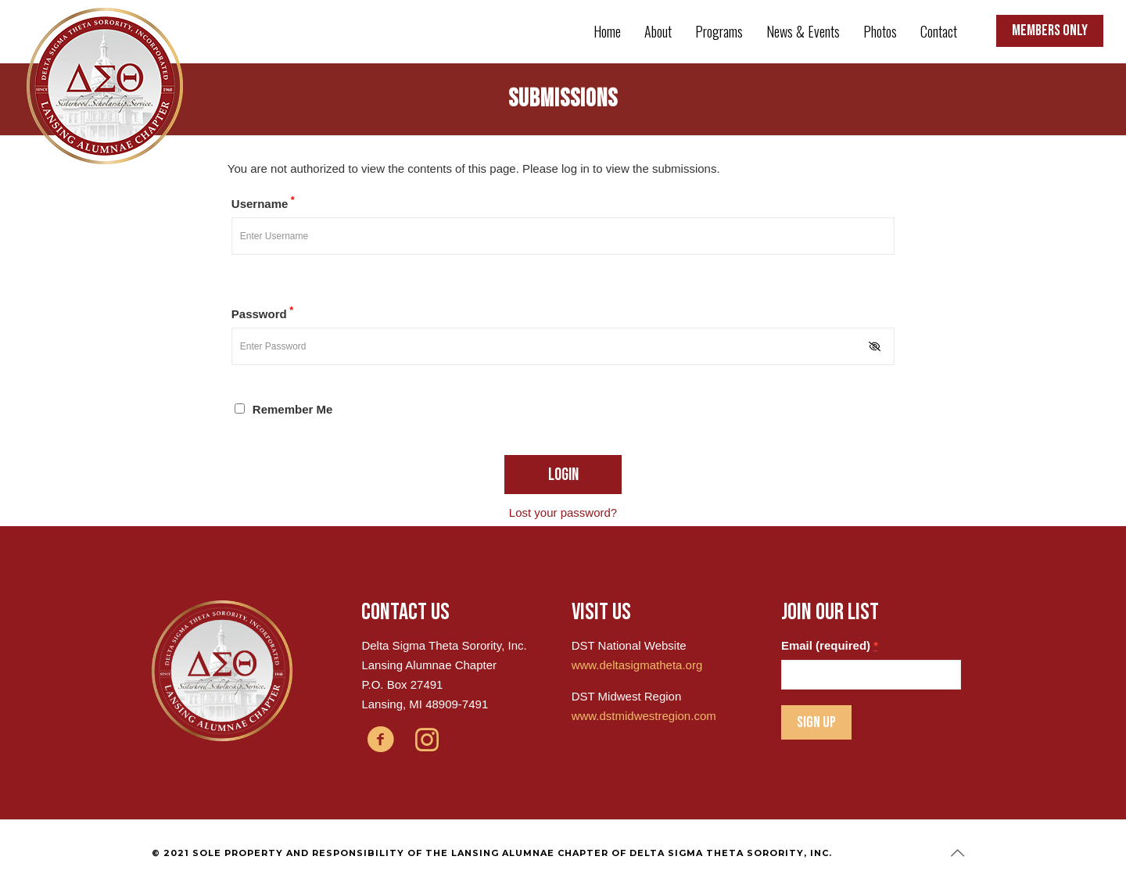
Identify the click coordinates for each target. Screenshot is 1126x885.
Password (262, 313)
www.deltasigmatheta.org (637, 665)
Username (263, 202)
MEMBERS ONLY (1050, 30)
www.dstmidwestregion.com (644, 715)
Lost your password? (563, 512)
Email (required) (829, 645)
